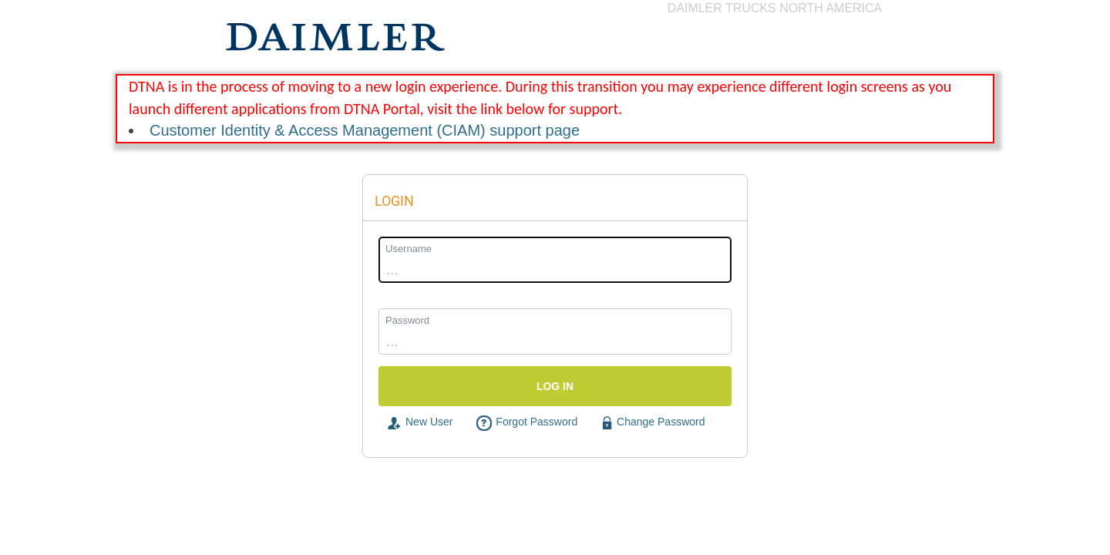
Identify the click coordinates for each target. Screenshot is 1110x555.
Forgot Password (526, 423)
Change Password (652, 423)
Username (408, 248)
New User (418, 423)
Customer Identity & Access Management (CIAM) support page (365, 130)
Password (407, 320)
